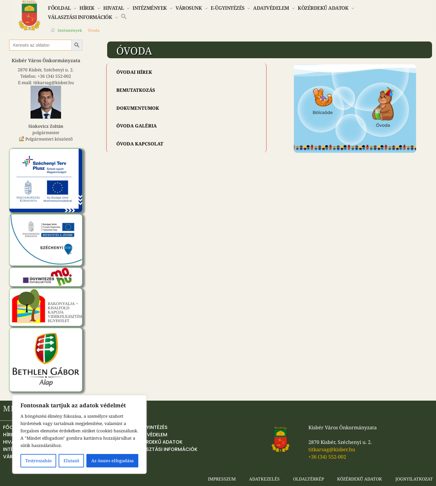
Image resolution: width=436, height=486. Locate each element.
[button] (124, 16)
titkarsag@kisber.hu (53, 82)
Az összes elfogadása (112, 460)
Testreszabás (38, 460)
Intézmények (70, 30)
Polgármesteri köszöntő (49, 139)
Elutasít (71, 460)
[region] (79, 434)
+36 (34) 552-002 (54, 76)
